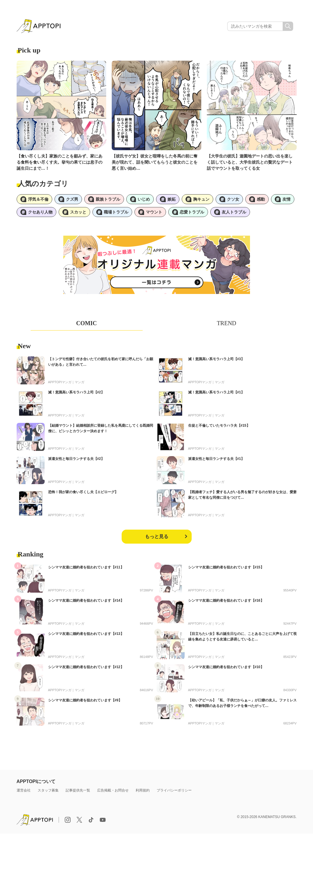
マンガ (79, 382)
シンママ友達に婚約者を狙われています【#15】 (226, 567)
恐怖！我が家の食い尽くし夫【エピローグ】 (83, 492)
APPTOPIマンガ (59, 382)
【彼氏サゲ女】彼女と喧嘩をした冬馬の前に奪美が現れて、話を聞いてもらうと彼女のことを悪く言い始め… (154, 162)
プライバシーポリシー (174, 790)
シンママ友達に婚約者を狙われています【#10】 (226, 667)
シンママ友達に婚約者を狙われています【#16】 (226, 600)
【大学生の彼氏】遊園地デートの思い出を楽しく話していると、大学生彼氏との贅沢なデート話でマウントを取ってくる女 (250, 162)
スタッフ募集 (48, 790)
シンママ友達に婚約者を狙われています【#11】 (86, 567)
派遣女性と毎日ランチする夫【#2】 (76, 459)
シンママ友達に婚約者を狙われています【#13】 (86, 634)
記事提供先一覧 (78, 790)
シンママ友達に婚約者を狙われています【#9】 (85, 700)
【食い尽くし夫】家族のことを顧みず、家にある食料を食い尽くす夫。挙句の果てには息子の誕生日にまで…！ (59, 162)
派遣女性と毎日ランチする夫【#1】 (216, 459)
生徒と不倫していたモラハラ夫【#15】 (219, 425)
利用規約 (143, 790)
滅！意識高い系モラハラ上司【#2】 (76, 392)
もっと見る (156, 536)
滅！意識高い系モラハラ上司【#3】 (216, 359)
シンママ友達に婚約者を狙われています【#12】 (86, 667)
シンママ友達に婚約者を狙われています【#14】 (86, 600)
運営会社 (24, 790)
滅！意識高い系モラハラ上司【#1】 (216, 392)
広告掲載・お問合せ (113, 790)
